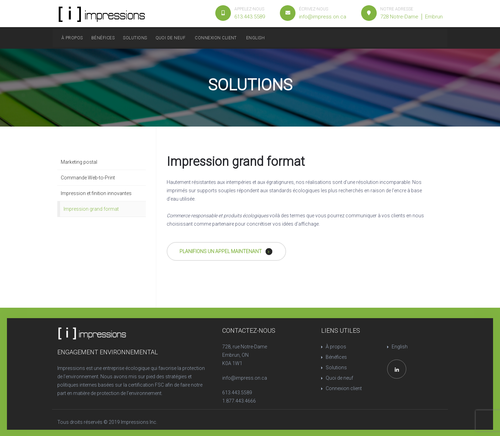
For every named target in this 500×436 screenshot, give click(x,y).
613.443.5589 (237, 392)
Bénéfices (103, 37)
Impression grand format (91, 209)
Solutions (135, 37)
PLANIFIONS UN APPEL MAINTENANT (226, 251)
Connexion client (216, 37)
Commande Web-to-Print (88, 177)
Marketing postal (79, 162)
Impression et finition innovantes (96, 193)
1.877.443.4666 (239, 401)
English (255, 37)
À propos (72, 37)
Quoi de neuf (171, 37)
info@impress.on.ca (244, 378)
